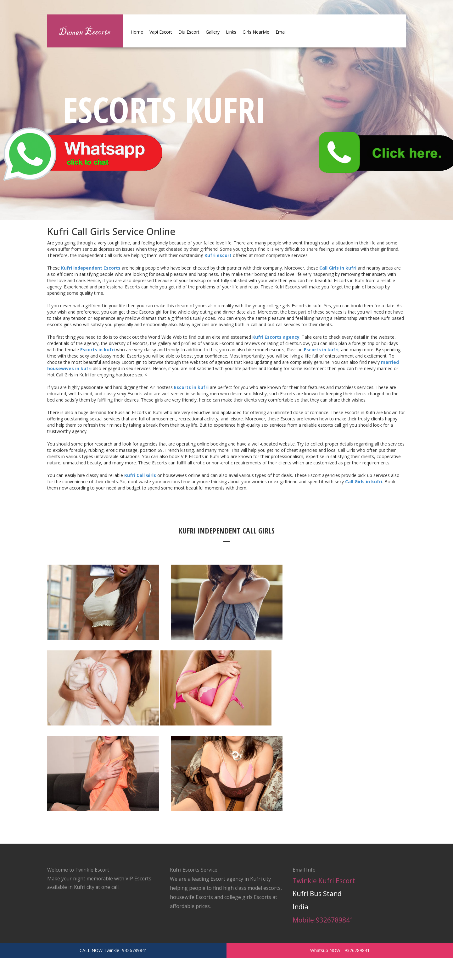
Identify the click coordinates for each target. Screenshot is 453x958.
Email (281, 32)
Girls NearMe (256, 32)
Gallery (213, 32)
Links (231, 32)
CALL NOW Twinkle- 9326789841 (113, 950)
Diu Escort (188, 32)
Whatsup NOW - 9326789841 (340, 950)
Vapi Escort (160, 32)
